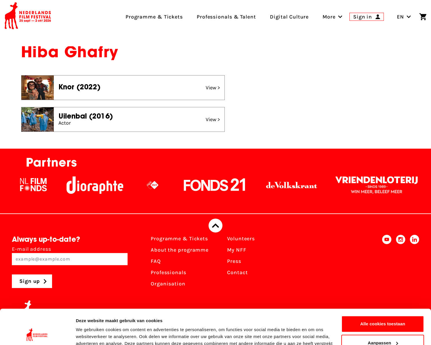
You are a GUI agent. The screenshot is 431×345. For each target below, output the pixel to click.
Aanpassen (383, 309)
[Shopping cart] (422, 16)
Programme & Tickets (179, 238)
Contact (237, 272)
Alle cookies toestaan (382, 291)
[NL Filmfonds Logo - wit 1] (37, 185)
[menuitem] (329, 16)
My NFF (236, 250)
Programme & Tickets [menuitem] (154, 16)
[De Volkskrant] (295, 185)
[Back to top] (215, 226)
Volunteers (241, 238)
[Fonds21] (219, 185)
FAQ (156, 261)
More (329, 16)
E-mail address (70, 255)
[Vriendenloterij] (381, 185)
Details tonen (89, 333)
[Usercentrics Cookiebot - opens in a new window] (37, 333)
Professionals (168, 272)
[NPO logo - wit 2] (156, 185)
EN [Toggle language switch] (404, 17)
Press (234, 261)
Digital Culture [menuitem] (289, 16)
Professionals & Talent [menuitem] (226, 16)
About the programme (180, 250)
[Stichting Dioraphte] (99, 185)
